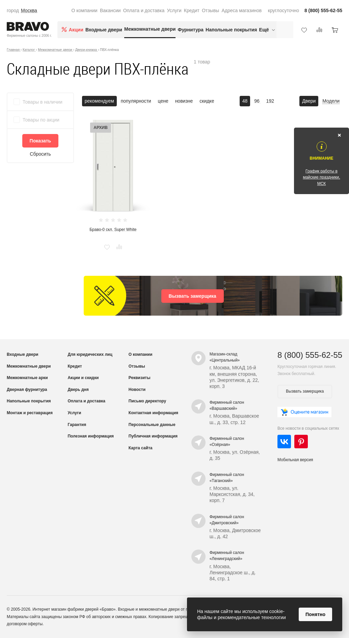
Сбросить (40, 154)
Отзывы (210, 10)
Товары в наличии (42, 102)
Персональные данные (152, 424)
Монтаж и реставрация (30, 412)
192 (270, 101)
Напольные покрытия (231, 29)
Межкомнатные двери (150, 29)
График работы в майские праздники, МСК (321, 177)
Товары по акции (41, 120)
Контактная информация (153, 412)
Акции (76, 29)
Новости (137, 389)
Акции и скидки (83, 377)
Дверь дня (78, 389)
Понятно (315, 614)
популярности (136, 101)
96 (257, 101)
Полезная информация (91, 436)
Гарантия (77, 424)
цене (163, 101)
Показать (40, 140)
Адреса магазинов (241, 10)
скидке (206, 101)
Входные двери (103, 29)
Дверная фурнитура (27, 389)
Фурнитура (191, 29)
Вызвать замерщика (192, 296)
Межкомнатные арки (27, 377)
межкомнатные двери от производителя (176, 609)
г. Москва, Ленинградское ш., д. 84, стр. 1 (233, 572)
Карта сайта (141, 448)
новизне (184, 101)
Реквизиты (140, 377)
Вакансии (110, 10)
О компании (84, 10)
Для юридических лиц (90, 354)
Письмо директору (147, 401)
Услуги (174, 10)
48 (245, 101)
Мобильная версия (295, 459)
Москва (29, 10)
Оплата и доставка (143, 10)
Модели (331, 101)
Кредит (191, 10)
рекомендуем (99, 101)
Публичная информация (153, 436)
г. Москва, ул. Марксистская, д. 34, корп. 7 (232, 494)
